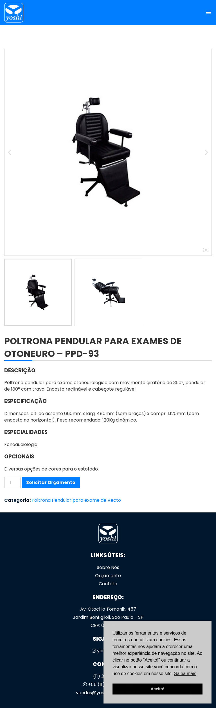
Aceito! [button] (158, 689)
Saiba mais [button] (185, 673)
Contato (108, 584)
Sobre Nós (108, 567)
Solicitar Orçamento (50, 482)
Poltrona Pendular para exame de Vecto (76, 500)
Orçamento (108, 575)
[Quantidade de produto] (12, 482)
